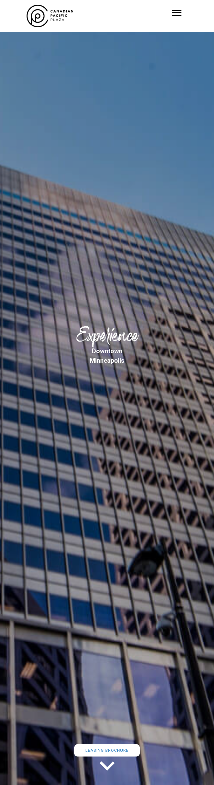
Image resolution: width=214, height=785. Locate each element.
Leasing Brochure (107, 750)
